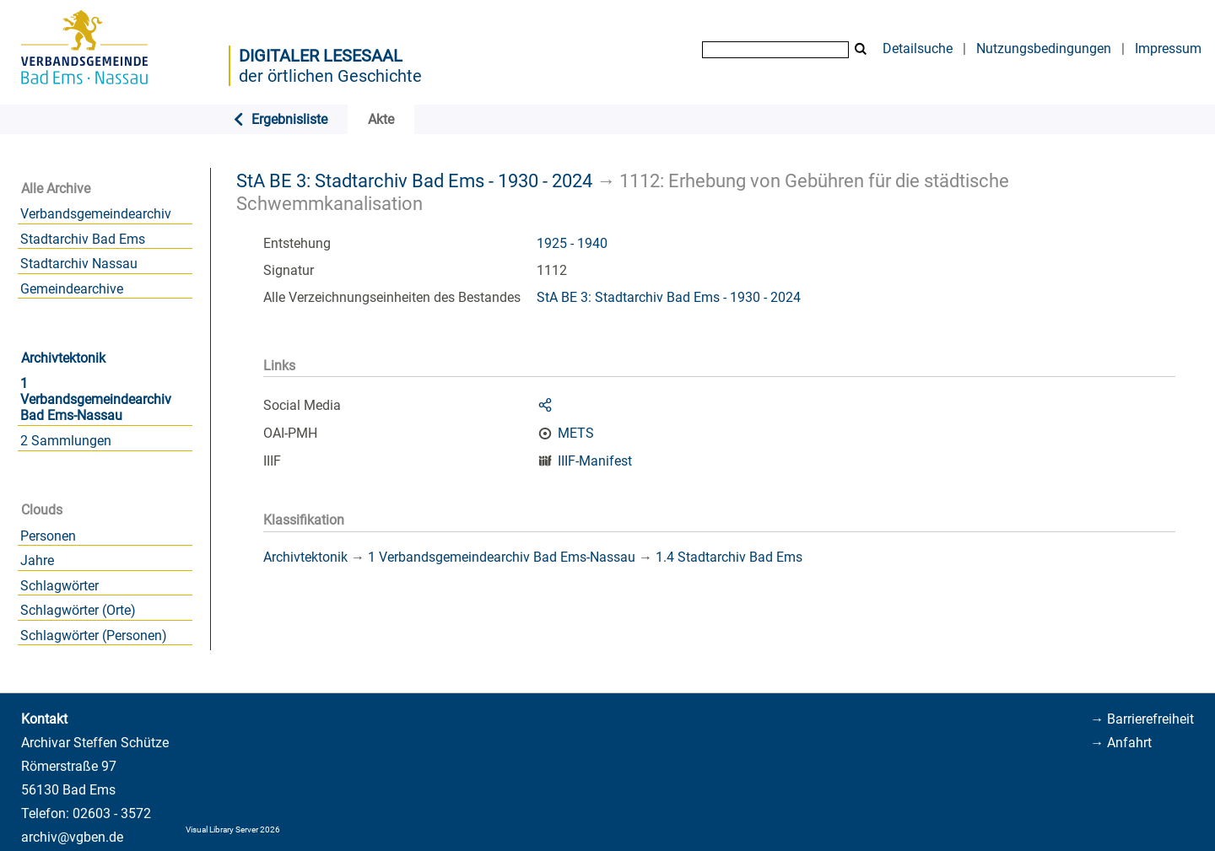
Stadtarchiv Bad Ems (82, 239)
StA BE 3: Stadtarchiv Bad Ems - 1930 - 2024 (414, 180)
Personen (48, 536)
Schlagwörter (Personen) (93, 635)
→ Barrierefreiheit (1142, 719)
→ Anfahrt (1121, 743)
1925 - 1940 (572, 243)
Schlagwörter (59, 586)
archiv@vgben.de (72, 837)
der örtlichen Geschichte (330, 76)
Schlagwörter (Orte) (78, 610)
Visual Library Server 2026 (233, 829)
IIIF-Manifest (595, 461)
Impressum (1168, 48)
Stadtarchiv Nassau (79, 264)
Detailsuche (918, 48)
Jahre (37, 560)
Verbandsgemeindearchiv (95, 214)
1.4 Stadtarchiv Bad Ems (729, 557)
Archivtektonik (63, 358)
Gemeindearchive (71, 289)
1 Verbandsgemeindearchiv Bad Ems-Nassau (95, 399)
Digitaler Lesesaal (320, 56)
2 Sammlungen (65, 441)
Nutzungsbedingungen (1043, 48)
